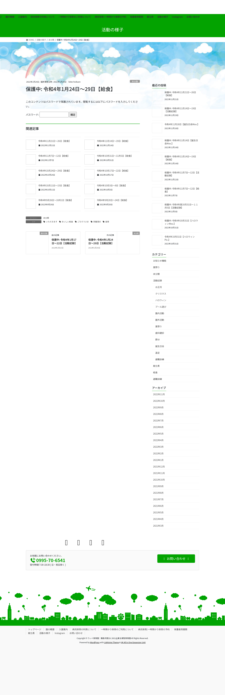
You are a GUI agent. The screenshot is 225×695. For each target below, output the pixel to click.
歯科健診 (159, 332)
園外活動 (159, 319)
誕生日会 (159, 346)
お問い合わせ (75, 633)
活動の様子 (44, 633)
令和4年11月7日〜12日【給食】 (54, 155)
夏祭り (156, 267)
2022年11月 (159, 394)
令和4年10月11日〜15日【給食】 (54, 185)
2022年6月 (158, 427)
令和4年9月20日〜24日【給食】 (112, 200)
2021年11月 (159, 473)
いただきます (51, 221)
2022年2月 (158, 453)
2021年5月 (158, 512)
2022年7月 (158, 420)
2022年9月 (158, 407)
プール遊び (160, 306)
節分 (157, 339)
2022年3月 (158, 446)
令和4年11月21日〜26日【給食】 (54, 140)
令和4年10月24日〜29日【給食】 (54, 170)
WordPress (95, 642)
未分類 (135, 81)
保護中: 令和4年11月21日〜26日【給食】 (180, 94)
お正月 (158, 287)
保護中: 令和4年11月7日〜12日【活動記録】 (182, 174)
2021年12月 (159, 466)
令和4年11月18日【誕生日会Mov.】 (182, 124)
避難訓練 (159, 359)
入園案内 (63, 629)
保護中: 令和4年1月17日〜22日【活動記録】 (64, 241)
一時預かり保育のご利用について (117, 629)
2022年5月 (158, 433)
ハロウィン (160, 300)
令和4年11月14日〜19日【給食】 (113, 140)
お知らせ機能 (159, 260)
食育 (107, 221)
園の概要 (50, 629)
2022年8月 (158, 413)
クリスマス (160, 293)
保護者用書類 (180, 629)
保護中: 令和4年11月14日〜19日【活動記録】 (180, 110)
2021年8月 (158, 492)
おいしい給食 (67, 221)
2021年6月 (158, 505)
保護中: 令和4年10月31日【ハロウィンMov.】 (181, 222)
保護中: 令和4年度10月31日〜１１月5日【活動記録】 (181, 206)
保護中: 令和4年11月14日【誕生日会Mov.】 (181, 142)
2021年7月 (158, 499)
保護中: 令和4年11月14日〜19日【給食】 (180, 158)
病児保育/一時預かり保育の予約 (154, 629)
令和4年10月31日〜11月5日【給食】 (115, 155)
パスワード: (47, 114)
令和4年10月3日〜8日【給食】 (112, 185)
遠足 (157, 352)
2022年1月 (158, 460)
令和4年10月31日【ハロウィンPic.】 (180, 238)
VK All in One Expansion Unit (133, 642)
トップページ (34, 629)
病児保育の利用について (84, 629)
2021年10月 (159, 479)
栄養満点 (97, 221)
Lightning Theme (111, 642)
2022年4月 (158, 440)
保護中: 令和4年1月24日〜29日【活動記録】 (101, 241)
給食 (155, 372)
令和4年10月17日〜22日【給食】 (113, 170)
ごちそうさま (83, 221)
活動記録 (157, 280)
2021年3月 (158, 525)
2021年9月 (158, 486)
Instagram (60, 633)
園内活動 (159, 313)
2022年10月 (159, 400)
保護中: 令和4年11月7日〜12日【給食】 (182, 190)
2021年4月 (158, 519)
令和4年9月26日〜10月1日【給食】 (55, 200)
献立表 (156, 365)
